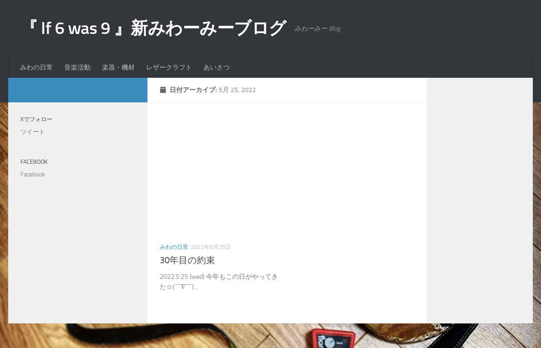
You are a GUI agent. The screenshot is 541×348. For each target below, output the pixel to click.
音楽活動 (77, 67)
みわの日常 (36, 67)
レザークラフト (169, 67)
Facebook (34, 161)
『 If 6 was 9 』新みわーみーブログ (153, 28)
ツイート (32, 132)
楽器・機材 (118, 67)
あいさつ (217, 67)
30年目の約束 (187, 260)
